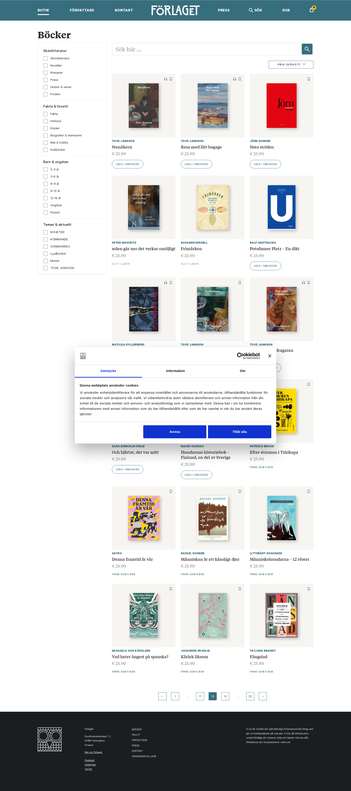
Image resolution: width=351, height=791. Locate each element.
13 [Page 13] (225, 697)
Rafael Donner (192, 553)
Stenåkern (122, 147)
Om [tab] (242, 371)
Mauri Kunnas (192, 446)
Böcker (137, 730)
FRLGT (136, 735)
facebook (89, 760)
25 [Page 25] (250, 697)
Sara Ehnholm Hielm (128, 446)
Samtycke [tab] (108, 371)
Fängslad (258, 656)
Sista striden (262, 147)
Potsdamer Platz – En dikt (275, 248)
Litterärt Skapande (266, 553)
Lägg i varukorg (127, 164)
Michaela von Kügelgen (131, 651)
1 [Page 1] (175, 697)
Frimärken (191, 248)
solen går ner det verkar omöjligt (144, 248)
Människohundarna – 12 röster (279, 559)
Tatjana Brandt (263, 651)
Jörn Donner (260, 141)
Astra (117, 553)
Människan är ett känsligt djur (210, 559)
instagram (90, 765)
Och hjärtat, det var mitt (135, 452)
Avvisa (174, 432)
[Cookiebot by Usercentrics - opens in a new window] (240, 356)
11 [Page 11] (200, 697)
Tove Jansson (123, 141)
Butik (43, 10)
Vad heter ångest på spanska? (140, 656)
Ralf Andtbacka (263, 243)
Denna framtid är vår (132, 559)
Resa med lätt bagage (201, 147)
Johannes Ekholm (195, 651)
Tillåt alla (239, 432)
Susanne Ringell (194, 243)
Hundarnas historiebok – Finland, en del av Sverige (206, 454)
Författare (82, 10)
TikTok (88, 769)
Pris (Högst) (289, 65)
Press (224, 10)
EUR (286, 10)
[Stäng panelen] (269, 355)
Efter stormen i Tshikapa (274, 452)
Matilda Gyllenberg (128, 344)
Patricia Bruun (262, 446)
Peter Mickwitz (124, 243)
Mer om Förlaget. (94, 752)
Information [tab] (175, 371)
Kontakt (124, 10)
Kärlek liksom (194, 656)
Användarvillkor (144, 756)
